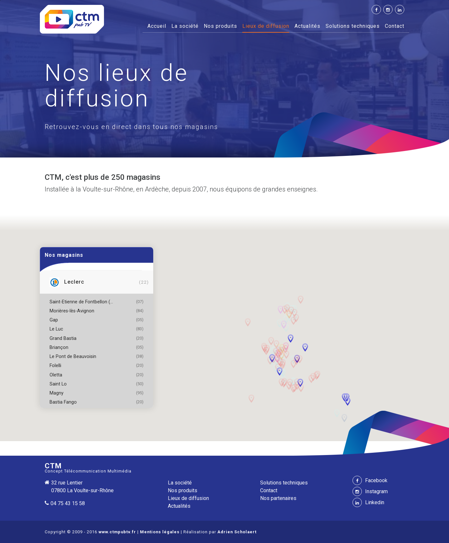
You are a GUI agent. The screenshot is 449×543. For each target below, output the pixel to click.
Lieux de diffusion (265, 26)
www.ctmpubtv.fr (117, 531)
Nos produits (220, 26)
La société (185, 26)
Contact (394, 26)
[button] (281, 347)
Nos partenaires (278, 498)
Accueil (156, 25)
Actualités (307, 26)
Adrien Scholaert (237, 531)
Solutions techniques (353, 26)
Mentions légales (159, 531)
